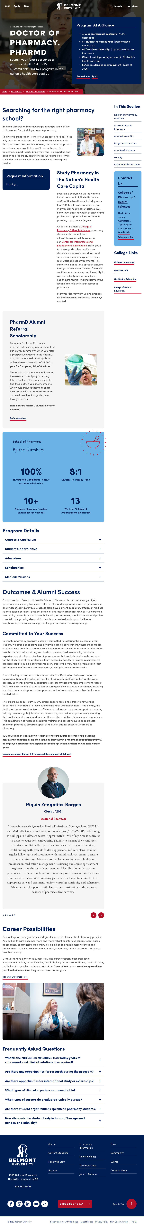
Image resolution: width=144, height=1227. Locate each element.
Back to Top (125, 1204)
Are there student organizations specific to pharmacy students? (53, 1113)
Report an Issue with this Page (64, 1221)
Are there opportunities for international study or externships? (53, 1085)
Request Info (83, 76)
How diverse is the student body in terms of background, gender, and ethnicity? (53, 1124)
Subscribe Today (75, 1204)
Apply (17, 6)
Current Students (58, 1152)
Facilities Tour (121, 270)
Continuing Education (125, 278)
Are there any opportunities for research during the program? (53, 1076)
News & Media (87, 1156)
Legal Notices (87, 1221)
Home (4, 96)
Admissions (53, 562)
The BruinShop (87, 1165)
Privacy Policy (101, 1221)
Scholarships (53, 572)
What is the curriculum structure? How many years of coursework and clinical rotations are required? (53, 1064)
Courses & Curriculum (53, 544)
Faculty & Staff (56, 1161)
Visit (7, 6)
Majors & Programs (35, 96)
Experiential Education (127, 164)
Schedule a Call (126, 236)
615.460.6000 (23, 1186)
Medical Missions (53, 581)
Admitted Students (124, 150)
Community (117, 1152)
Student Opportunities (53, 553)
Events (114, 1161)
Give (26, 6)
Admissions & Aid (123, 136)
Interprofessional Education (123, 289)
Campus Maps (119, 1170)
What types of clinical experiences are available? (53, 1094)
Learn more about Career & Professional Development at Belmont (37, 758)
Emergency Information (86, 1145)
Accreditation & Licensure (123, 127)
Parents (52, 1170)
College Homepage (124, 262)
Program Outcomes (125, 143)
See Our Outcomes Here (15, 976)
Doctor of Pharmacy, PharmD (126, 116)
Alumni (52, 1144)
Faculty (118, 157)
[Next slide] (101, 915)
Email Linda (124, 232)
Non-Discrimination (119, 1221)
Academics (16, 96)
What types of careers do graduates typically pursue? (53, 1104)
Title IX (133, 1221)
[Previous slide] (93, 915)
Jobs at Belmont (88, 1174)
